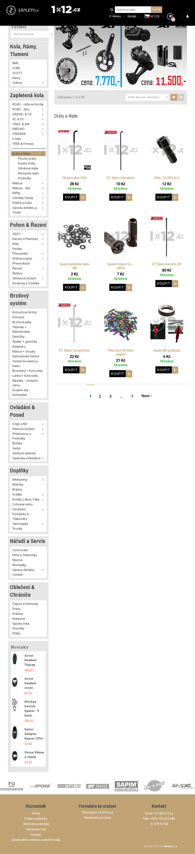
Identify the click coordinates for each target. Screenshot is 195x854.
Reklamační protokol (97, 818)
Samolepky (20, 524)
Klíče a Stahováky (24, 555)
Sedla (16, 448)
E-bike (16, 139)
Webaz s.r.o (170, 846)
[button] (23, 10)
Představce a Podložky (21, 436)
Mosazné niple (28, 173)
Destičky (18, 336)
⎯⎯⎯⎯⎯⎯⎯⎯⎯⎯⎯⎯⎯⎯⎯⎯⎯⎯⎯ (30, 149)
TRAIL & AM (20, 124)
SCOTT (17, 73)
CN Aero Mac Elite (74, 177)
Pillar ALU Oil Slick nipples (120, 352)
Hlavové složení (23, 429)
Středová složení (24, 278)
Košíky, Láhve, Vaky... (27, 499)
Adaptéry (18, 346)
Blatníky (17, 484)
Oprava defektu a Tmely (24, 210)
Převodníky (20, 253)
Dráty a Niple (21, 154)
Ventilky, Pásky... (23, 198)
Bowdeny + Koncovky (27, 371)
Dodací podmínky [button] (35, 818)
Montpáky (19, 565)
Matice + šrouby (23, 351)
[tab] (173, 97)
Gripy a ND (19, 424)
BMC (15, 63)
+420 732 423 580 (162, 818)
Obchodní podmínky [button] (36, 824)
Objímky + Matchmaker (21, 329)
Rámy (16, 78)
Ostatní (17, 575)
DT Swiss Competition (74, 350)
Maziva (17, 560)
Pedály (17, 249)
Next (146, 396)
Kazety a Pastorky (25, 239)
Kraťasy (17, 614)
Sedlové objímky (24, 453)
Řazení (17, 268)
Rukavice (18, 619)
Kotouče (18, 317)
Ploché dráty (27, 158)
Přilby (16, 633)
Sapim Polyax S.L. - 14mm (120, 266)
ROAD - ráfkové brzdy (27, 104)
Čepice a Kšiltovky (25, 604)
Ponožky (18, 628)
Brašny (17, 489)
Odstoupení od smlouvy (97, 812)
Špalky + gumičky (24, 341)
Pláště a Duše (22, 203)
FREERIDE (19, 134)
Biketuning (19, 479)
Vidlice (17, 83)
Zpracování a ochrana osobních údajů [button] (36, 840)
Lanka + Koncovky (25, 376)
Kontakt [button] (132, 16)
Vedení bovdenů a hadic (25, 363)
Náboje (17, 183)
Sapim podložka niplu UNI (74, 266)
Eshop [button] (36, 813)
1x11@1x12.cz (163, 813)
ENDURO (18, 129)
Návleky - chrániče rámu (25, 383)
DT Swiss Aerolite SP (166, 264)
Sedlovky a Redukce (26, 458)
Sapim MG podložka (167, 350)
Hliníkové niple (28, 168)
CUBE (16, 68)
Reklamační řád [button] (36, 829)
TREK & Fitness (23, 144)
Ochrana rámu (22, 504)
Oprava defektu (23, 570)
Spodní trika (20, 623)
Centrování (20, 550)
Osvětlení (19, 509)
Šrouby (17, 528)
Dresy (16, 609)
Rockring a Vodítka (25, 283)
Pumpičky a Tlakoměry (20, 516)
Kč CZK (151, 16)
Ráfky (16, 193)
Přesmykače (21, 263)
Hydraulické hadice (25, 356)
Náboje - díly (21, 188)
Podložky (24, 178)
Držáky (17, 494)
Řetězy (17, 273)
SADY (16, 234)
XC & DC (18, 119)
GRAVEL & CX (22, 114)
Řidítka (17, 443)
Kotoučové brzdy (24, 312)
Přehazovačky (22, 258)
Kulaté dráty (26, 163)
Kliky (15, 244)
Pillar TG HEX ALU (166, 177)
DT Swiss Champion (121, 177)
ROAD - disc (21, 109)
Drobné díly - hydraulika (21, 392)
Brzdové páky (21, 322)
